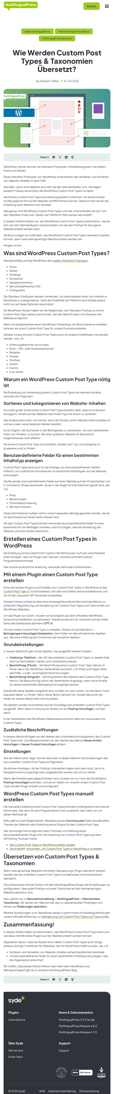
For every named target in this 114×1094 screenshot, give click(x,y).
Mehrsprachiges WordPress (73, 31)
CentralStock (16, 1019)
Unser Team (15, 1056)
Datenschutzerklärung (62, 1091)
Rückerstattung (89, 1091)
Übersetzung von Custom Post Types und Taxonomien (75, 916)
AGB (42, 1091)
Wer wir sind (15, 1050)
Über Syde (15, 1043)
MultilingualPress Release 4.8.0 (78, 1026)
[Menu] (106, 6)
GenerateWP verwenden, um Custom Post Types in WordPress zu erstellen (56, 848)
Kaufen (91, 6)
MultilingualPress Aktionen (57, 38)
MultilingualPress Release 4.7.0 (78, 1032)
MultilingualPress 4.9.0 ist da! (77, 1019)
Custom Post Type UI (17, 591)
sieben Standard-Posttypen (70, 260)
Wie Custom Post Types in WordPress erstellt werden (42, 845)
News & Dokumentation (76, 1012)
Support (65, 1043)
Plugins (13, 1012)
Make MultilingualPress (37, 31)
